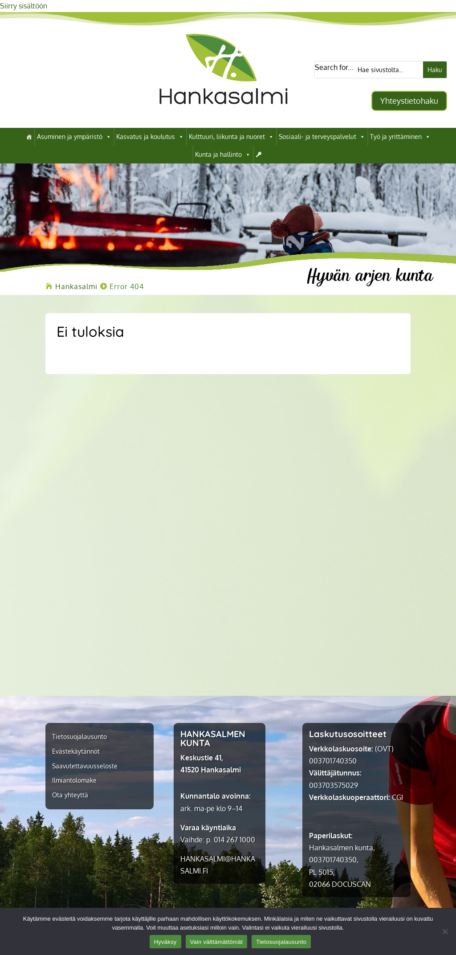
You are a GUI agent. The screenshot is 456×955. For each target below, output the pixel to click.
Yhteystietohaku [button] (409, 101)
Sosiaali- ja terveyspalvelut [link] (322, 137)
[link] (223, 114)
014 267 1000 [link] (234, 839)
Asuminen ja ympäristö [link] (74, 137)
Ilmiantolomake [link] (74, 780)
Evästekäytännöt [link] (76, 751)
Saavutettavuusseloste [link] (85, 766)
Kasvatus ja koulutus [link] (150, 137)
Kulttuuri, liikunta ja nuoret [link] (231, 137)
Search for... (334, 67)
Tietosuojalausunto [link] (79, 736)
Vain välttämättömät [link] (216, 942)
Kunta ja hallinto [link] (223, 154)
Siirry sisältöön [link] (23, 5)
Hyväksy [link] (165, 942)
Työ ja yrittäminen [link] (400, 137)
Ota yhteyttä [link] (70, 795)
